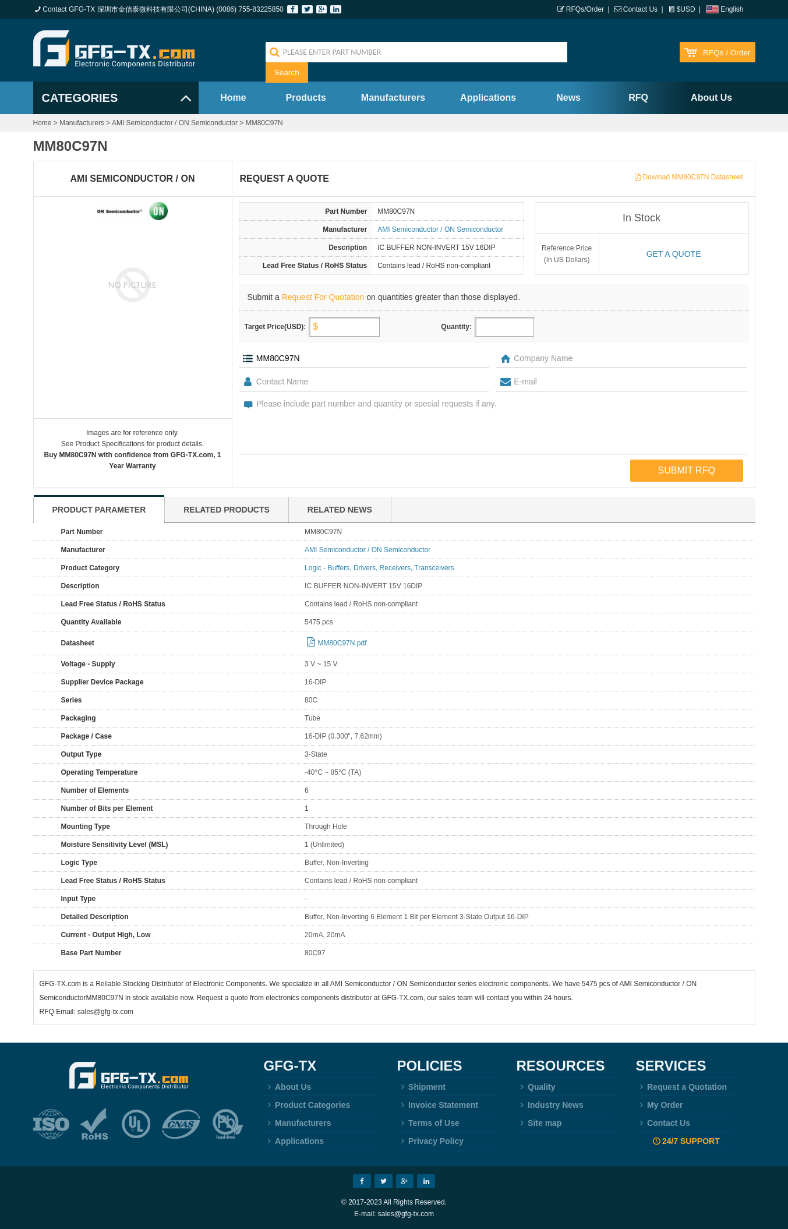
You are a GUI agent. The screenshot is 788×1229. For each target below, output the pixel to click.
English (731, 9)
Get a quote (673, 254)
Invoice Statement (437, 1105)
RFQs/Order (585, 9)
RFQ (638, 98)
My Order (659, 1105)
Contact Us (640, 9)
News (568, 98)
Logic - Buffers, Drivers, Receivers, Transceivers (379, 568)
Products (306, 98)
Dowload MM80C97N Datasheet (692, 177)
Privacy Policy (430, 1141)
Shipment (421, 1087)
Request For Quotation (323, 297)
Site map (539, 1123)
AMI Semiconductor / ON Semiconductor (175, 123)
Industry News (550, 1105)
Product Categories (307, 1105)
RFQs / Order (727, 52)
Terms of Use (428, 1123)
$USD (686, 9)
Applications (488, 98)
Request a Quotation (681, 1087)
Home (233, 98)
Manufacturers (393, 98)
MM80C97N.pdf (341, 643)
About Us (711, 98)
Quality (536, 1087)
